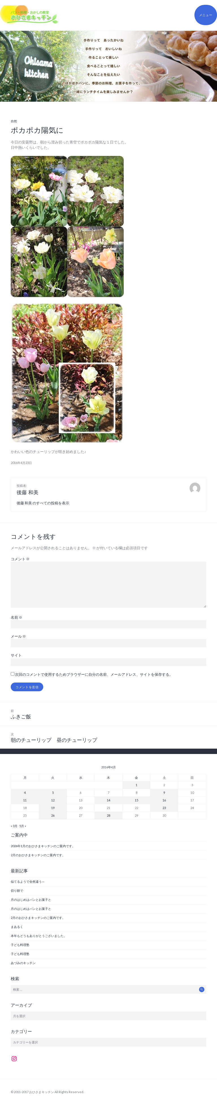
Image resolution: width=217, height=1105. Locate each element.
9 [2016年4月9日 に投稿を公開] (164, 792)
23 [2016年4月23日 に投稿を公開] (164, 808)
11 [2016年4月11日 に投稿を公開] (25, 800)
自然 (14, 121)
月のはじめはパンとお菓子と (31, 899)
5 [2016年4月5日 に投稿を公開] (53, 792)
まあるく (17, 927)
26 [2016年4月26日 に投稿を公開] (53, 815)
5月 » (22, 826)
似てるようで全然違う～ (28, 881)
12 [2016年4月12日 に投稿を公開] (53, 800)
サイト (16, 655)
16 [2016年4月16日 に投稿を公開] (164, 800)
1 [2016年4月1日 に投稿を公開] (136, 785)
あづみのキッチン (23, 963)
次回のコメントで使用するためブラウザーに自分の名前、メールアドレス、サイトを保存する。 (94, 674)
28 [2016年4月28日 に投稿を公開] (108, 815)
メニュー (205, 15)
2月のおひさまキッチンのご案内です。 (38, 855)
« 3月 (14, 826)
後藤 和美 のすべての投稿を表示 (43, 503)
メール (18, 636)
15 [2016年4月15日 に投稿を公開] (136, 800)
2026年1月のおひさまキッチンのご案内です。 (43, 846)
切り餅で (17, 890)
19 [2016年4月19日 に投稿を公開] (53, 808)
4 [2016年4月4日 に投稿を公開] (25, 792)
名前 (16, 617)
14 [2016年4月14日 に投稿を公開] (108, 800)
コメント (20, 559)
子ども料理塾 (20, 945)
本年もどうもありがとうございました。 (39, 936)
